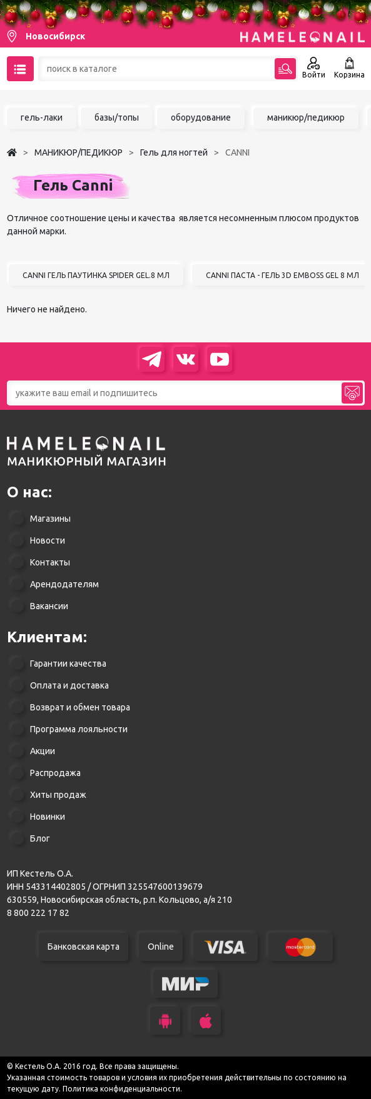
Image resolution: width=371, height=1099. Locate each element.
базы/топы (116, 117)
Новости (47, 540)
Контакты (50, 562)
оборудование (201, 117)
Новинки (47, 817)
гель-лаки (42, 117)
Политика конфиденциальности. (122, 1089)
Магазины (50, 519)
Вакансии (49, 606)
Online (161, 947)
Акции (42, 751)
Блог (40, 838)
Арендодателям (64, 584)
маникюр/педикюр (306, 117)
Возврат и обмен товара (80, 707)
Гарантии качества (68, 664)
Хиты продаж (58, 795)
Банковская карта (83, 947)
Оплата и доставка (69, 685)
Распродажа (55, 773)
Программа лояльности (79, 729)
